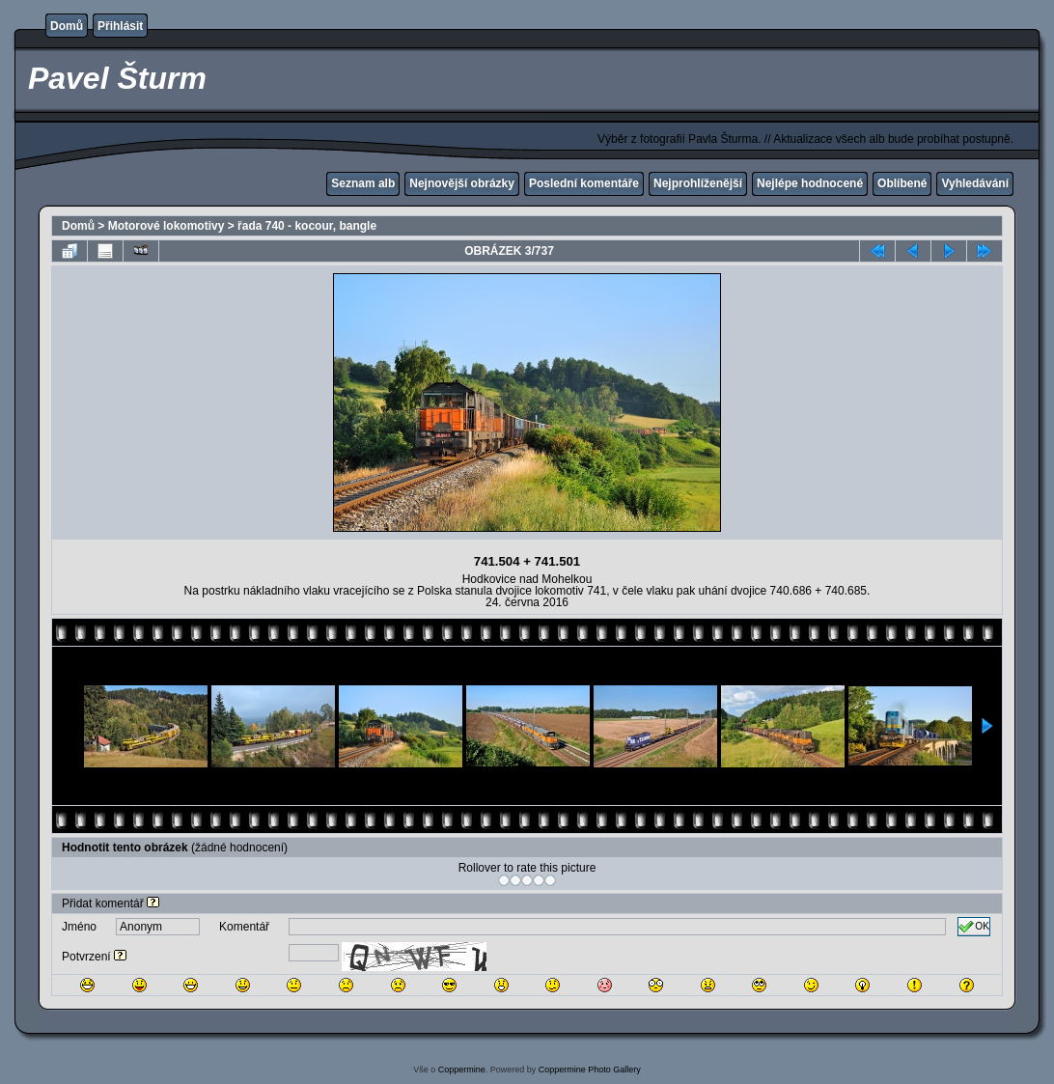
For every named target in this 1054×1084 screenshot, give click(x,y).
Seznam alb (363, 183)
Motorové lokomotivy (166, 226)
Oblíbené (902, 183)
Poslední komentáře (584, 183)
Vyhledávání (975, 183)
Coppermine (461, 1069)
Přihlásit (120, 26)
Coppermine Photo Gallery (590, 1069)
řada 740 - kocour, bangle (306, 226)
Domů (66, 26)
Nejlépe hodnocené (810, 183)
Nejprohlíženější (697, 183)
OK (973, 926)
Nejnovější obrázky (461, 183)
